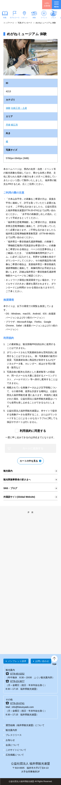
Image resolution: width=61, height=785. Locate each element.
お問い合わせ (42, 661)
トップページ (8, 23)
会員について (12, 745)
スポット (24, 17)
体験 (34, 17)
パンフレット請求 (17, 661)
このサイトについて (16, 750)
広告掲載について (15, 754)
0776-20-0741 (17, 703)
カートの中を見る (29, 461)
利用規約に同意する (33, 430)
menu (56, 5)
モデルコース (15, 17)
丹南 (8, 124)
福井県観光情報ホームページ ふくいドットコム (17, 4)
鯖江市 (14, 124)
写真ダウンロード (25, 23)
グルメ (53, 17)
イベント (44, 17)
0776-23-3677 (17, 681)
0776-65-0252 (17, 673)
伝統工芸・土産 (19, 108)
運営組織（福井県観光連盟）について (25, 725)
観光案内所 (11, 730)
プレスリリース (14, 735)
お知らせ (10, 740)
